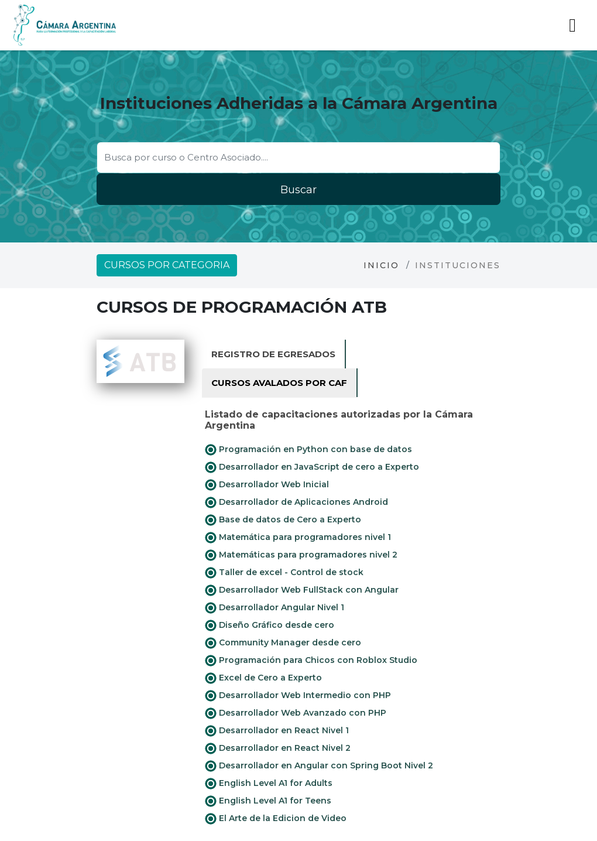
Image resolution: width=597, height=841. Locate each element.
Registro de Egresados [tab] (273, 354)
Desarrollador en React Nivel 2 (278, 748)
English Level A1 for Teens (268, 801)
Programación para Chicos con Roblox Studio (311, 660)
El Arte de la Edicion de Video (275, 819)
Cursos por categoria (166, 265)
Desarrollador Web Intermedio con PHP (298, 696)
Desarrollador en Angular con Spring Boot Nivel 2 (319, 766)
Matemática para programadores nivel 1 (298, 537)
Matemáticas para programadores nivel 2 (301, 555)
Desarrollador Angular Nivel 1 (274, 608)
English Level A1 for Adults (268, 783)
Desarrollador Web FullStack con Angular (302, 590)
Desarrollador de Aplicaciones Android (296, 502)
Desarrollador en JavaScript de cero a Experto (312, 467)
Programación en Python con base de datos (308, 450)
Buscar (298, 189)
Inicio (381, 265)
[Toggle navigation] (572, 25)
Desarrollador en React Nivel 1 (277, 731)
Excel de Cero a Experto (263, 678)
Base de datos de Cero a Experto (283, 520)
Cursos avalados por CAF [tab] (279, 382)
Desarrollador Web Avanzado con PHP (295, 713)
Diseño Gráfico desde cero (269, 625)
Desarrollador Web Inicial (267, 485)
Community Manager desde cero (283, 643)
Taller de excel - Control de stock (284, 573)
